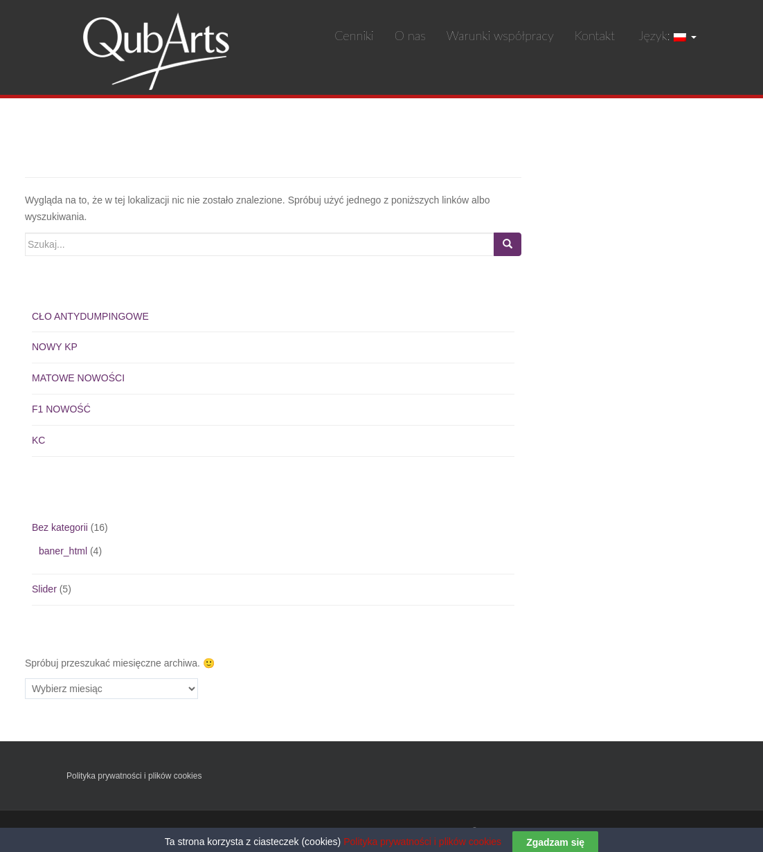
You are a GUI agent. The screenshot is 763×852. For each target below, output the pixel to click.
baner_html (63, 550)
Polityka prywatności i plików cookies (133, 776)
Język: (666, 35)
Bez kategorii (60, 527)
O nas (410, 35)
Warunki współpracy (500, 35)
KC (38, 440)
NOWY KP (55, 346)
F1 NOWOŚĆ (61, 409)
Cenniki (354, 35)
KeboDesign (674, 831)
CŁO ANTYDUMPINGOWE (90, 316)
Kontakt (595, 35)
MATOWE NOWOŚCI (78, 377)
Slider (44, 589)
